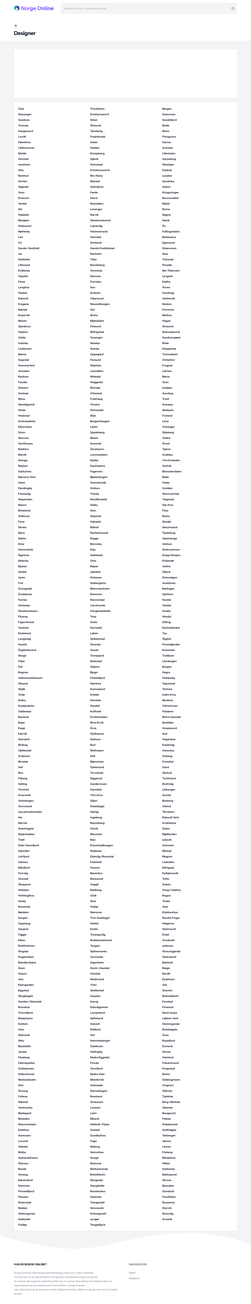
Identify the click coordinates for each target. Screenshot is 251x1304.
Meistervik (97, 1079)
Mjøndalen (97, 320)
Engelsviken (26, 957)
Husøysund (169, 728)
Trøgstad (168, 499)
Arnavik (167, 1219)
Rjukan (22, 566)
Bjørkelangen (99, 477)
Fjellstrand (97, 767)
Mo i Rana (96, 175)
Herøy (22, 901)
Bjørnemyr (97, 761)
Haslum (23, 332)
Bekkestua (169, 237)
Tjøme (166, 449)
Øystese (167, 700)
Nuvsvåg (167, 1213)
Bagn (21, 722)
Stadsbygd (97, 806)
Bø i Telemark (171, 270)
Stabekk (23, 214)
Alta (21, 170)
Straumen (96, 1102)
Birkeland (24, 510)
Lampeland (97, 1012)
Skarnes (23, 438)
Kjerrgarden (26, 984)
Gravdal (23, 878)
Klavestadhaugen (101, 845)
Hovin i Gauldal (99, 968)
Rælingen (168, 588)
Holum (22, 973)
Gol (92, 309)
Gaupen (95, 996)
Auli (164, 733)
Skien (93, 120)
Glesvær (167, 1107)
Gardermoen (98, 784)
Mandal (95, 181)
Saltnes (23, 862)
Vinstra (95, 404)
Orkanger (168, 426)
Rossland (96, 1096)
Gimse (166, 1051)
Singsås (23, 951)
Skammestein (27, 1124)
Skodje (166, 521)
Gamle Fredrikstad (102, 248)
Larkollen (168, 862)
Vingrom (168, 1085)
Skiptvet (95, 516)
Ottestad (96, 393)
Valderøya (24, 711)
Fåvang (23, 616)
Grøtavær (24, 1219)
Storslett (24, 739)
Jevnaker (24, 371)
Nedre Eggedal (99, 1057)
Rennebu (96, 544)
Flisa (165, 510)
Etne (21, 544)
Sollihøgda (169, 1130)
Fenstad (167, 1001)
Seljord (94, 666)
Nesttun (23, 175)
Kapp (21, 728)
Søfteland (96, 1018)
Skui (93, 901)
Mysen (22, 320)
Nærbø (22, 309)
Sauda (94, 650)
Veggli (94, 884)
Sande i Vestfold (28, 248)
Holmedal (96, 1085)
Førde (94, 192)
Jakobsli (95, 572)
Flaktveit (96, 862)
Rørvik (22, 454)
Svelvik (167, 466)
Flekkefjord (97, 678)
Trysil (165, 399)
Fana (21, 521)
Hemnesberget (100, 1040)
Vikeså (166, 806)
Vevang (23, 1174)
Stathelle (24, 259)
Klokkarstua (170, 912)
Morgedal (96, 1180)
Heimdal (95, 237)
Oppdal (23, 276)
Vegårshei (169, 739)
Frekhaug (96, 399)
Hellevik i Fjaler (100, 1124)
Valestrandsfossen (30, 678)
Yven (93, 984)
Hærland (168, 1057)
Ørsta (93, 315)
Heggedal (96, 382)
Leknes (167, 371)
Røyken (23, 466)
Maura (22, 505)
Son (92, 287)
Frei (20, 583)
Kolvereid (168, 650)
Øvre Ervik (97, 722)
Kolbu (22, 700)
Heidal (94, 923)
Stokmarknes (171, 549)
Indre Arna (169, 694)
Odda (166, 482)
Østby (22, 1152)
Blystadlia (24, 1046)
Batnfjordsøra (27, 962)
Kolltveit (95, 711)
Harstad (23, 159)
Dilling (166, 622)
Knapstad (168, 1068)
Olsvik (94, 828)
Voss (21, 192)
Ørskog (23, 745)
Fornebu (95, 281)
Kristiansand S (99, 114)
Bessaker (168, 1185)
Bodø (165, 125)
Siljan (93, 800)
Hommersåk (98, 482)
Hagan (166, 320)
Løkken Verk (170, 1018)
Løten (94, 426)
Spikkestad (97, 638)
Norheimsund (99, 532)
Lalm (93, 1113)
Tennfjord (96, 1068)
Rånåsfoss (169, 1157)
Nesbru (167, 304)
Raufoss (23, 376)
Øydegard (24, 1113)
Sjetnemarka (98, 951)
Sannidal (96, 789)
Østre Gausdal (171, 717)
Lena (165, 421)
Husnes (95, 867)
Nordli (166, 973)
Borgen (167, 666)
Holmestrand (98, 231)
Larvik (22, 136)
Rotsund (95, 1163)
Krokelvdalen (98, 717)
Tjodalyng (169, 532)
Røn (92, 839)
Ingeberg (96, 817)
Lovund (23, 1141)
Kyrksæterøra (171, 627)
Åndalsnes (25, 594)
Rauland (23, 717)
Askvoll (95, 1024)
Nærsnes (96, 912)
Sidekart (134, 1278)
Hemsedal (96, 410)
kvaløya (167, 387)
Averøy (94, 348)
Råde (165, 477)
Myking (95, 1146)
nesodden (96, 371)
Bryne (166, 209)
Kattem (23, 1024)
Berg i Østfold (171, 1102)
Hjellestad (24, 750)
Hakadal (95, 521)
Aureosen (24, 1135)
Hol (92, 1035)
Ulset (21, 482)
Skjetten (95, 365)
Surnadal (96, 627)
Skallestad (97, 990)
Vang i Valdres (171, 890)
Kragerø (23, 304)
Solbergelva (98, 583)
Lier (20, 237)
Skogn (22, 655)
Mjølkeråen (169, 834)
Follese (23, 1096)
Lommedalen (99, 454)
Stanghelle (97, 1185)
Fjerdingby (25, 488)
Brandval (24, 1007)
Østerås (23, 560)
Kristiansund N (99, 170)
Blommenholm (100, 588)
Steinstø (95, 1197)
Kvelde (94, 694)
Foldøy (22, 1224)
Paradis (167, 265)
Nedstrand (97, 979)
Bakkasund (169, 1174)
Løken (94, 633)
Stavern (23, 387)
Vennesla (96, 270)
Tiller (93, 259)
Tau (164, 633)
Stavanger (25, 114)
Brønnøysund (171, 332)
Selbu (94, 505)
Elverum (23, 198)
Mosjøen (23, 220)
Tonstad (23, 789)
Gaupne (23, 929)
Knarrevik (24, 795)
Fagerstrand (26, 622)
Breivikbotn (97, 1174)
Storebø (95, 700)
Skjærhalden (26, 834)
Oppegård (97, 354)
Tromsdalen (170, 354)
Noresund (96, 878)
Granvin (167, 990)
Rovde (22, 1169)
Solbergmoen (171, 1079)
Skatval (167, 772)
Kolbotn (95, 293)
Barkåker (168, 722)
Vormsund (25, 806)
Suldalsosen (26, 1068)
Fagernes (96, 471)
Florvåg (23, 873)
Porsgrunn (169, 136)
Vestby (166, 605)
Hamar (166, 142)
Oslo (21, 108)
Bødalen (23, 912)
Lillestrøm (169, 153)
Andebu (167, 454)
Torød (166, 901)
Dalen (166, 828)
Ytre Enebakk (171, 460)
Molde (22, 153)
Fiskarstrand (170, 1063)
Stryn (21, 432)
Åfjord (166, 572)
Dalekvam (96, 1046)
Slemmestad (170, 493)
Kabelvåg (168, 745)
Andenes (24, 756)
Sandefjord (169, 120)
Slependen (25, 499)
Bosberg (167, 800)
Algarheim (97, 962)
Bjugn (94, 672)
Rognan (23, 672)
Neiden (23, 1208)
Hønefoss (24, 142)
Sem (93, 510)
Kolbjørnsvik (170, 873)
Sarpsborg (169, 159)
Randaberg (97, 265)
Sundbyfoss (98, 1135)
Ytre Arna (96, 795)
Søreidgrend (26, 404)
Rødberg (95, 890)
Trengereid (97, 1202)
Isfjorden (24, 851)
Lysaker (167, 175)
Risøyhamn (25, 1018)
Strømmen (169, 248)
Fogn (93, 1141)
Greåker (167, 488)
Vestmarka (25, 1107)
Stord (93, 198)
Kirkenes (96, 577)
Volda (22, 337)
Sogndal (23, 359)
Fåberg (22, 778)
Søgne (166, 214)
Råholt (94, 527)
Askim (166, 187)
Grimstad (96, 164)
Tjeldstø (167, 1096)
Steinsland (169, 957)
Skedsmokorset (100, 220)
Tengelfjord (97, 1224)
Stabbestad (170, 1124)
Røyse (94, 566)
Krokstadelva (26, 421)
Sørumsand (169, 527)
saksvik (167, 839)
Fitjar (21, 661)
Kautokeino (97, 466)
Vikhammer (170, 705)
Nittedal (95, 376)
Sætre (22, 538)
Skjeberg (168, 432)
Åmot (166, 443)
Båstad (166, 851)
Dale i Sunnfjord (28, 845)
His (20, 817)
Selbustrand (26, 1074)
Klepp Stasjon (171, 555)
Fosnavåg (24, 493)
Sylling (22, 784)
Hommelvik (25, 549)
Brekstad (96, 661)
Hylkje (94, 906)
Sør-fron (167, 505)
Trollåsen (168, 655)
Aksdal (166, 616)
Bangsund (169, 1113)
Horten (22, 181)
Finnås (94, 1063)
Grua (165, 1035)
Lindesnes (25, 348)
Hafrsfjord (96, 187)
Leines (166, 1146)
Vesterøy (24, 605)
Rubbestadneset (101, 940)
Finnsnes (168, 309)
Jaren (21, 577)
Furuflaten (169, 1197)
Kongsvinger (170, 192)
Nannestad (97, 599)
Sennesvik (97, 1208)
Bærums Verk (27, 477)
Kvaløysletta (26, 705)
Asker (94, 142)
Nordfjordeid (98, 499)
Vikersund (97, 298)
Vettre (166, 566)
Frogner (167, 365)
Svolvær (23, 393)
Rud (92, 745)
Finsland (167, 1007)
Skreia (22, 527)
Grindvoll (168, 1191)
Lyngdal (167, 276)
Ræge (166, 968)
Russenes (168, 1202)
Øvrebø (23, 761)
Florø (21, 281)
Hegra (166, 672)
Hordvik (95, 973)
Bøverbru (96, 873)
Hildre (166, 1163)
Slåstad (23, 1102)
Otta (93, 560)
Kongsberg (97, 153)
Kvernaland (97, 689)
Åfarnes (23, 1163)
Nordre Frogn (171, 917)
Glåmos (167, 1090)
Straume (168, 326)
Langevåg (24, 638)
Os (20, 242)
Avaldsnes (169, 583)
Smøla (166, 611)
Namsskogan (98, 1090)
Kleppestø (169, 348)
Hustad (95, 1130)
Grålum (95, 488)
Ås (164, 226)
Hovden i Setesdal (29, 1001)
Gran (165, 382)
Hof (20, 767)
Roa (20, 772)
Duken (166, 884)
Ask (164, 984)
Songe (94, 1157)
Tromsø (23, 125)
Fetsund (95, 326)
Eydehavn (168, 979)
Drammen (169, 114)
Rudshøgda (169, 1029)
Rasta (166, 516)
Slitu (21, 1040)
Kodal (94, 929)
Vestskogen (26, 800)
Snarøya (167, 404)
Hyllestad (168, 1169)
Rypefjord (168, 1040)
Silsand (23, 683)
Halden (95, 147)
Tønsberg (96, 131)
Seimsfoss (97, 1152)
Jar (20, 253)
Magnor (167, 856)
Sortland (95, 242)
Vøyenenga (169, 538)
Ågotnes (23, 555)
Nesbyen (168, 410)
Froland (167, 415)
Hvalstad (24, 415)
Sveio (93, 622)
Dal (20, 666)
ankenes (167, 945)
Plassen (23, 1197)
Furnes (22, 599)
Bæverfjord (25, 1180)
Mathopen (97, 750)
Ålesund (95, 125)
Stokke (22, 293)
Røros (166, 376)
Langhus (23, 287)
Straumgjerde (171, 951)
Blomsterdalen (171, 471)
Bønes (22, 354)
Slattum (95, 739)
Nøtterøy (24, 231)
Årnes (166, 287)
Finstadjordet (171, 644)
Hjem (132, 1272)
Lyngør (94, 1219)
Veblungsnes (26, 1213)
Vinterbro (168, 359)
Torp (93, 616)
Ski (20, 209)
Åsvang (23, 1090)
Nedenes (96, 851)
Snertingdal (26, 828)
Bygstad (23, 990)
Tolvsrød (168, 259)
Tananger (96, 337)
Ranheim (96, 253)
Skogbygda (25, 996)
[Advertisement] (125, 73)
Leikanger (168, 789)
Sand (165, 767)
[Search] (233, 8)
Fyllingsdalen (171, 231)
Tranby (94, 493)
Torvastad (96, 772)
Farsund (95, 359)
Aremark (168, 845)
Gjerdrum (24, 326)
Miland (94, 1118)
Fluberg (167, 1152)
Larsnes (95, 1107)
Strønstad (24, 1202)
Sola (165, 253)
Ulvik (93, 895)
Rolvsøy (95, 387)
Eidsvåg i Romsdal (102, 856)
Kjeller (94, 460)
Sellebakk (96, 555)
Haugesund (25, 131)
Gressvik (95, 443)
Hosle (21, 410)
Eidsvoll (23, 298)
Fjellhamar (97, 733)
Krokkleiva (169, 823)
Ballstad (167, 962)
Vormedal (96, 957)
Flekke (166, 1118)
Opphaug (24, 923)
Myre (21, 532)
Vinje (21, 694)
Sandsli (95, 705)
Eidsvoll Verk (170, 817)
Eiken (21, 940)
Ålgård (166, 638)
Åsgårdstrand (27, 650)
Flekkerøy (168, 678)
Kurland (167, 1046)
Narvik (94, 214)
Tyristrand (169, 778)
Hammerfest (26, 365)
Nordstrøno (97, 1191)
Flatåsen (167, 711)
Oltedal (23, 1146)
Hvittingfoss (26, 895)
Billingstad (97, 332)
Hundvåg (168, 293)
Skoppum (24, 884)
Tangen (95, 945)
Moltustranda (99, 1169)
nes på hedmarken (30, 811)
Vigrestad (168, 683)
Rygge (94, 538)
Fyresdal (167, 761)
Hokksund (24, 226)
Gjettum (167, 594)
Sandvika (168, 181)
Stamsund (169, 929)
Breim (166, 1074)
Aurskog (167, 393)
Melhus (167, 315)
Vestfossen (25, 443)
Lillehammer (26, 147)
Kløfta (166, 281)
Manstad (96, 834)
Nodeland (24, 633)
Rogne (166, 895)
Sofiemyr (24, 516)
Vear (165, 906)
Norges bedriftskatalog (50, 1272)
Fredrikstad (97, 136)
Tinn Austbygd (99, 917)
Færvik (22, 733)
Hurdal (166, 599)
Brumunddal (170, 198)
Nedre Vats (97, 1074)
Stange (23, 460)
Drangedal (25, 588)
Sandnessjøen (171, 337)
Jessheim (24, 164)
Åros (93, 728)
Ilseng (94, 1001)
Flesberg (24, 1057)
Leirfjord (23, 856)
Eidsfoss (23, 1130)
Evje (93, 549)
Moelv (94, 438)
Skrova (166, 1180)
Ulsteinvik (168, 298)
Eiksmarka (25, 426)
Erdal (165, 934)
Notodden (96, 203)
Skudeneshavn (27, 611)
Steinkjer (168, 164)
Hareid (22, 644)
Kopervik (24, 315)
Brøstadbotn (170, 996)
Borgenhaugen (100, 421)
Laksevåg (96, 226)
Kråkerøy (24, 270)
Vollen (166, 438)
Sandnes (24, 120)
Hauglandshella (100, 611)
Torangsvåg (97, 934)
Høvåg (94, 811)
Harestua (168, 750)
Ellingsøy (168, 867)
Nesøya (95, 343)
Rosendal (24, 906)
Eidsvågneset (99, 1007)
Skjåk (21, 689)
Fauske (22, 382)
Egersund (168, 242)
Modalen (24, 1118)
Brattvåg (168, 784)
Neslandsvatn (27, 1079)
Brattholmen (26, 945)
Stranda (95, 644)
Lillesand (24, 265)
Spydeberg (97, 432)
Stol (20, 1085)
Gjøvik (94, 159)
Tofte (165, 878)
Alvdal (22, 572)
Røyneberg (97, 823)
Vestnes (23, 627)
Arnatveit (168, 940)
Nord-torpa (169, 1012)
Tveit (21, 839)
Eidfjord (95, 1029)
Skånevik (24, 1035)
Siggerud (96, 778)
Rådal (166, 203)
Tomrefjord (25, 1012)
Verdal (22, 203)
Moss (165, 131)
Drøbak (167, 170)
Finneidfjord (26, 1191)
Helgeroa (168, 923)
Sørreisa (95, 683)
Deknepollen (26, 1063)
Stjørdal (23, 187)
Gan (21, 979)
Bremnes (96, 594)
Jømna (166, 1141)
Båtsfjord (24, 867)
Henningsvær (171, 1024)
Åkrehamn (97, 449)
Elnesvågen (169, 577)
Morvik (22, 823)
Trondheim (97, 108)
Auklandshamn (28, 1157)
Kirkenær (168, 560)
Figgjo (22, 934)
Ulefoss (167, 544)
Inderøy (23, 343)
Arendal (167, 147)
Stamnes (24, 1185)
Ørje (93, 415)
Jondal (22, 1051)
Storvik (167, 1208)
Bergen (167, 108)
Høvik (166, 220)
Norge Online (37, 8)
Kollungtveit (98, 1213)
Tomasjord (97, 655)
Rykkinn (23, 449)
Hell (92, 756)
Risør (165, 343)
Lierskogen (169, 661)
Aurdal (166, 795)
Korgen (23, 917)
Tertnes (167, 689)
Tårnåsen (168, 811)
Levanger (96, 209)
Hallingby (96, 1051)
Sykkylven (24, 471)
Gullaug (167, 756)
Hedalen (23, 890)
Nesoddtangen (100, 304)
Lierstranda (97, 605)
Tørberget (168, 1135)
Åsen (21, 968)
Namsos (95, 276)
